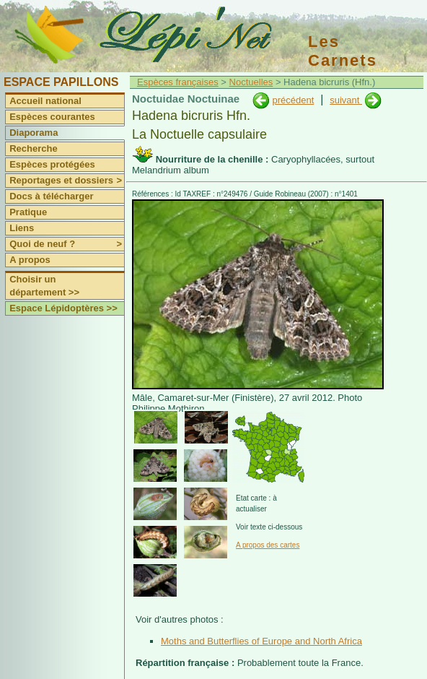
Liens (21, 227)
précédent (293, 100)
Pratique (28, 212)
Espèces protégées (52, 164)
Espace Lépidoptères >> (63, 308)
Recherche (33, 148)
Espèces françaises (178, 82)
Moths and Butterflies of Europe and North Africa (261, 641)
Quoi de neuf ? (66, 244)
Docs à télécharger (51, 196)
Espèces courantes (52, 116)
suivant (346, 100)
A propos (29, 259)
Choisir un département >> (44, 286)
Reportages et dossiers (66, 180)
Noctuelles (251, 82)
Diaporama (33, 132)
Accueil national (45, 100)
